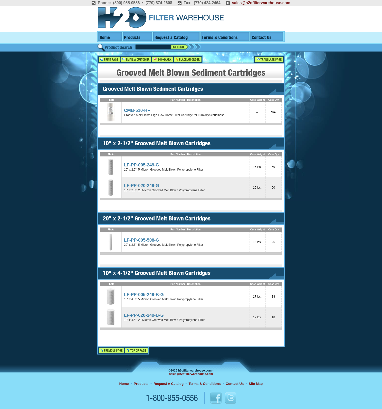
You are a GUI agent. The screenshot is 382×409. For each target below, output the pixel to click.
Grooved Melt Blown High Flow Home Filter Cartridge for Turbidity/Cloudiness (174, 115)
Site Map (256, 384)
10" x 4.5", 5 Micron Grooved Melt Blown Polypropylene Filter (163, 299)
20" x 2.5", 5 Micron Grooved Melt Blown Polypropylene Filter (163, 244)
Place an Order (187, 59)
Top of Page (136, 350)
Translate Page (269, 59)
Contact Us (261, 37)
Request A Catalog (168, 384)
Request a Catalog (171, 37)
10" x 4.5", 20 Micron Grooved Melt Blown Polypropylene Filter (164, 320)
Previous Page (111, 350)
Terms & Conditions (220, 37)
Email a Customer (136, 59)
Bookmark (162, 59)
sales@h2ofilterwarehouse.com (261, 3)
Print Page (109, 59)
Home (105, 37)
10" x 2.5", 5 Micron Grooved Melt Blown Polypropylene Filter (163, 169)
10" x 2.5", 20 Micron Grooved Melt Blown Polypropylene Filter (164, 190)
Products (132, 37)
